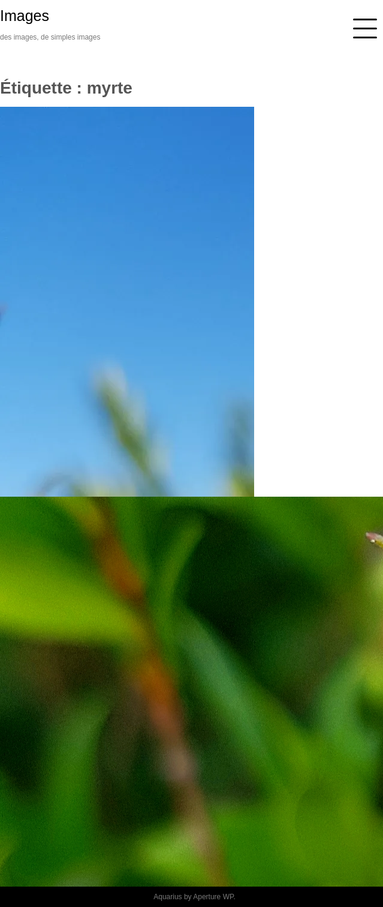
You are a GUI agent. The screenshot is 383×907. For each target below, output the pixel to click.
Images (24, 15)
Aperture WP (213, 897)
